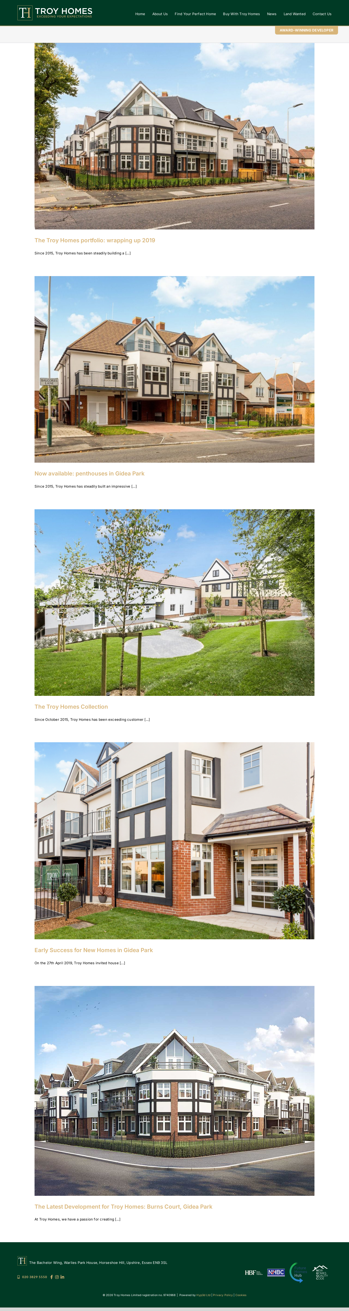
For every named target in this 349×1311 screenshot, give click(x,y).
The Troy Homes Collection (71, 706)
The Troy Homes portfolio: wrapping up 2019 (95, 240)
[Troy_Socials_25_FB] (51, 1276)
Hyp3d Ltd (203, 1295)
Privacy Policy (223, 1295)
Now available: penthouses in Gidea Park (90, 473)
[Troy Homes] (54, 7)
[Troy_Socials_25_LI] (62, 1276)
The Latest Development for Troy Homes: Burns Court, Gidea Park (124, 1206)
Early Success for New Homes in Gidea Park (94, 950)
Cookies (241, 1295)
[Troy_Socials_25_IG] (57, 1276)
